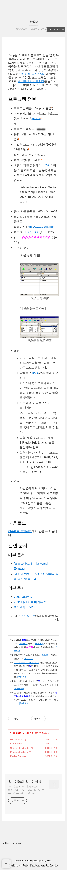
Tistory (30, 861)
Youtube (45, 865)
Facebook (35, 865)
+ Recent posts (12, 843)
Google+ (54, 865)
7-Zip (33, 21)
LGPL (28, 232)
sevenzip (39, 643)
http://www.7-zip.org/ (41, 226)
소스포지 (23, 643)
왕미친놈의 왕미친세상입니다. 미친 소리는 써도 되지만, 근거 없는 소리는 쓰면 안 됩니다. (26, 790)
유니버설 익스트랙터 (32, 73)
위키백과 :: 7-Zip (24, 607)
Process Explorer (19, 752)
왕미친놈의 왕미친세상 (24, 781)
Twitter (26, 865)
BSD (37, 232)
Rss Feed (13, 865)
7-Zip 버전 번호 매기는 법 (30, 602)
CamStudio (16, 743)
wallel (49, 861)
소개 (26, 733)
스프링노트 (28, 615)
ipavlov (36, 118)
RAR (35, 372)
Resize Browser (18, 756)
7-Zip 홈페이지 (23, 596)
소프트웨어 (16, 733)
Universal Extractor (20, 748)
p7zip (47, 165)
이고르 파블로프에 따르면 (26, 662)
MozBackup (16, 739)
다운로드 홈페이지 (20, 531)
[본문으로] (29, 658)
